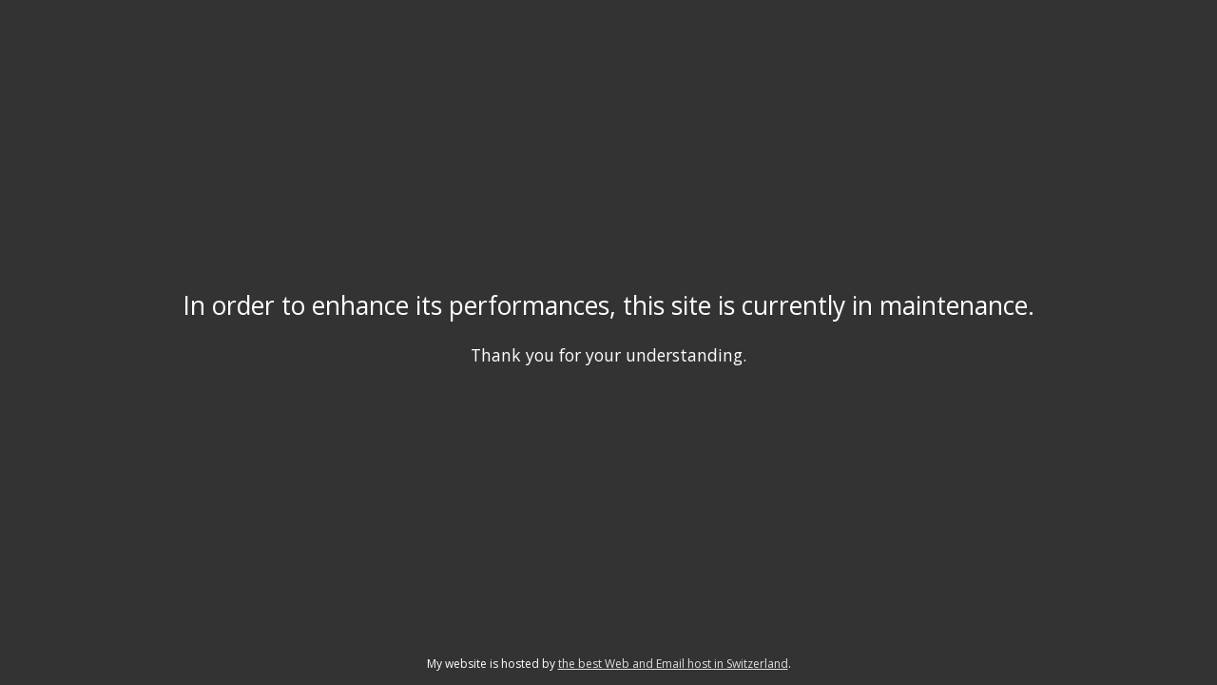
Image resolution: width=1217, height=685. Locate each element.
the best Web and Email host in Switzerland (673, 664)
